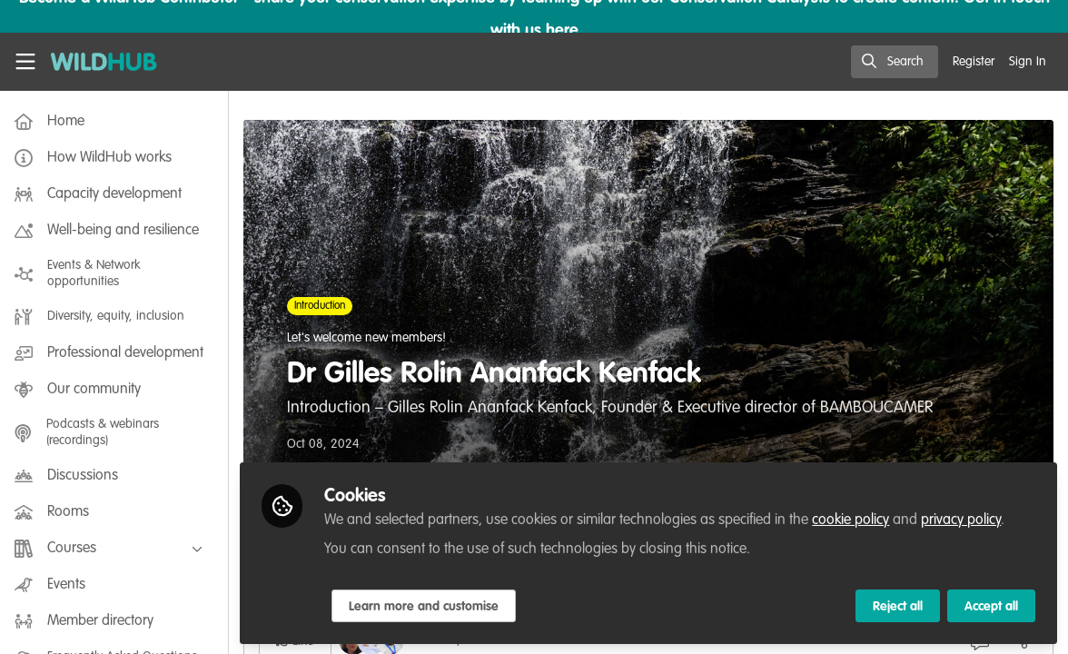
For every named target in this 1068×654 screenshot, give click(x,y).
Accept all (991, 606)
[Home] (104, 62)
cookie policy (854, 519)
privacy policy (964, 519)
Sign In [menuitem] (1027, 61)
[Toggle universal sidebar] (25, 61)
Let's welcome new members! (370, 338)
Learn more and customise (427, 606)
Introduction (323, 306)
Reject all (898, 606)
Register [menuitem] (973, 61)
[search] (894, 61)
